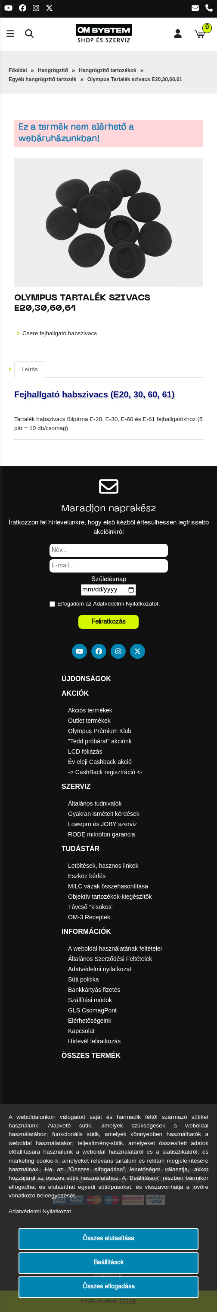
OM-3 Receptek (89, 917)
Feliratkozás (108, 621)
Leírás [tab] (30, 369)
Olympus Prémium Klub (99, 730)
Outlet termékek (89, 720)
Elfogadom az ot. (108, 604)
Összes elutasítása (108, 1239)
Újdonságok (86, 678)
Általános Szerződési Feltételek (110, 958)
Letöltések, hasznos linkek (103, 865)
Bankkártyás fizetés (94, 989)
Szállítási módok (90, 1000)
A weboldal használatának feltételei (115, 948)
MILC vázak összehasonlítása (108, 886)
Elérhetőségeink (89, 1020)
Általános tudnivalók (95, 803)
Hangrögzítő (53, 70)
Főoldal (18, 70)
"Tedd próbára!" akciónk (100, 741)
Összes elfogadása (109, 1287)
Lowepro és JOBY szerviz (102, 824)
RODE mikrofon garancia (101, 834)
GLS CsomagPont (92, 1010)
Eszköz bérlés (86, 876)
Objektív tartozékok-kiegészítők (110, 896)
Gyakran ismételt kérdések (104, 813)
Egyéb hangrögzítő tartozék (42, 79)
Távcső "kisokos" (91, 906)
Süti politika (83, 979)
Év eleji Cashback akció (100, 761)
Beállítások (109, 1263)
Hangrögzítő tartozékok (107, 70)
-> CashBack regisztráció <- (105, 772)
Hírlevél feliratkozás (94, 1041)
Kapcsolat (81, 1030)
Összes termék (91, 1055)
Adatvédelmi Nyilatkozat (123, 604)
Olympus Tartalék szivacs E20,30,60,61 (135, 79)
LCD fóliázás (85, 751)
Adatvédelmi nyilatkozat (99, 969)
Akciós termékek (90, 710)
